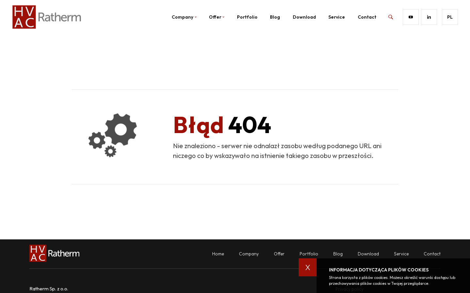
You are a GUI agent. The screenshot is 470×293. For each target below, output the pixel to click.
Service (336, 17)
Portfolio (247, 17)
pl (450, 17)
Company (249, 254)
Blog (275, 17)
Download (304, 17)
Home (218, 254)
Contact (367, 17)
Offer (216, 17)
